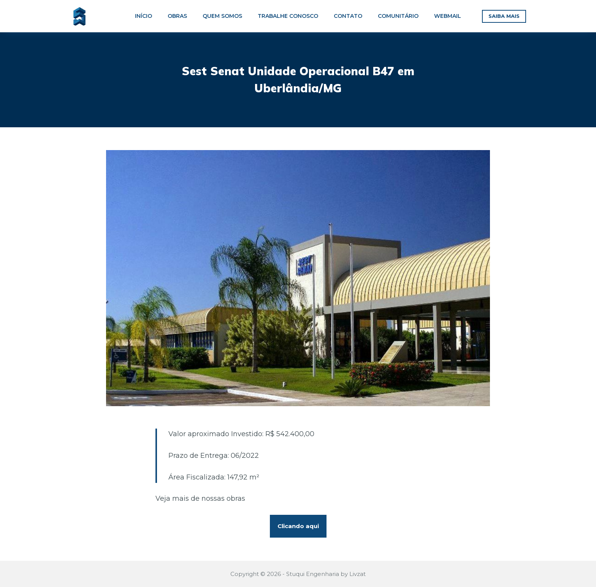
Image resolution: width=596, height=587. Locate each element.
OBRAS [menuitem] (177, 16)
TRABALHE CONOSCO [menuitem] (288, 16)
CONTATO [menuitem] (348, 16)
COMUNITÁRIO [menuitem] (398, 16)
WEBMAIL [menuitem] (447, 16)
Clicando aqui (298, 526)
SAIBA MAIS (504, 16)
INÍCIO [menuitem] (143, 16)
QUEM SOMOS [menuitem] (222, 16)
